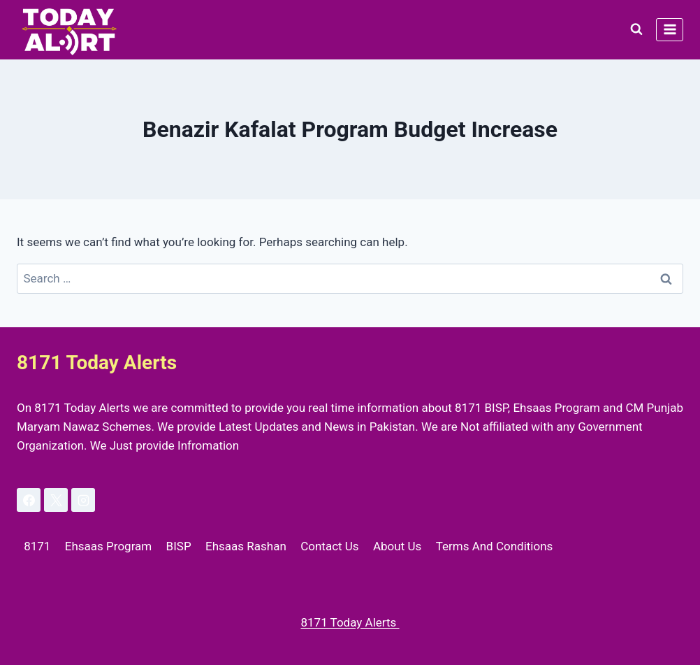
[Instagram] (83, 500)
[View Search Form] (636, 29)
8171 (37, 546)
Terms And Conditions (494, 546)
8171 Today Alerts (349, 622)
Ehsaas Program (108, 546)
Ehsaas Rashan (245, 546)
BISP (178, 546)
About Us (397, 546)
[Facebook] (29, 500)
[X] (56, 500)
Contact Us (329, 546)
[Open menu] (669, 29)
